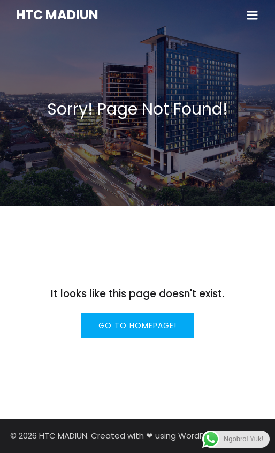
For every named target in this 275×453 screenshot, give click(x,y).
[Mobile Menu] (252, 15)
